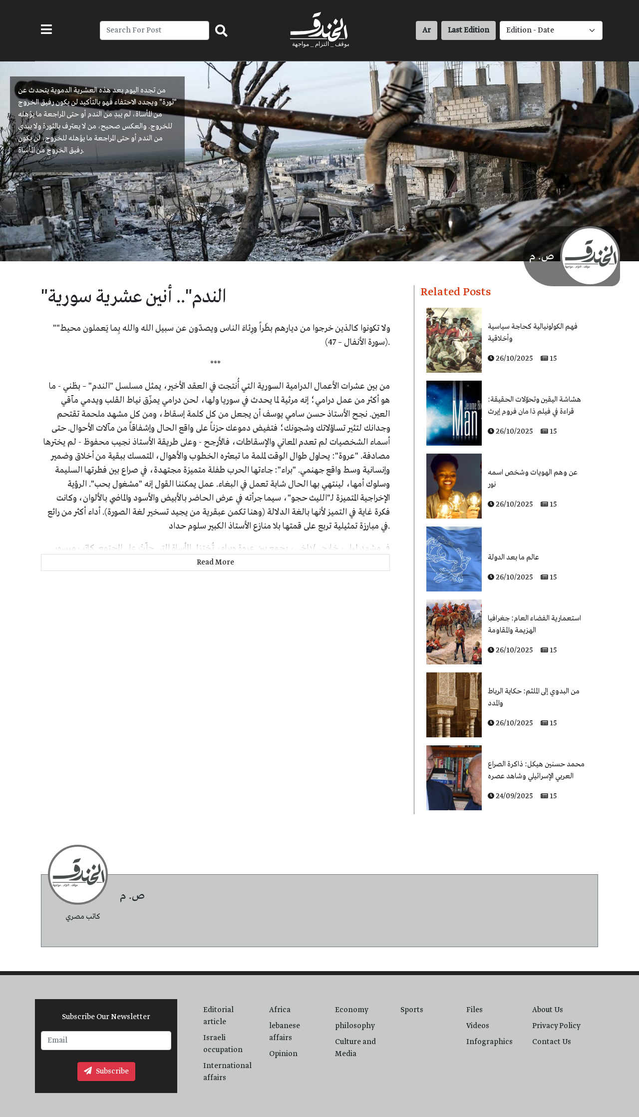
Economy (351, 1010)
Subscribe (106, 1072)
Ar (426, 30)
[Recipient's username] (154, 30)
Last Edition (468, 30)
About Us (547, 1010)
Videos (477, 1026)
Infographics (489, 1042)
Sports (411, 1010)
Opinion (283, 1054)
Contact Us (551, 1042)
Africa (280, 1010)
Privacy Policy (556, 1026)
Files (474, 1010)
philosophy (355, 1026)
